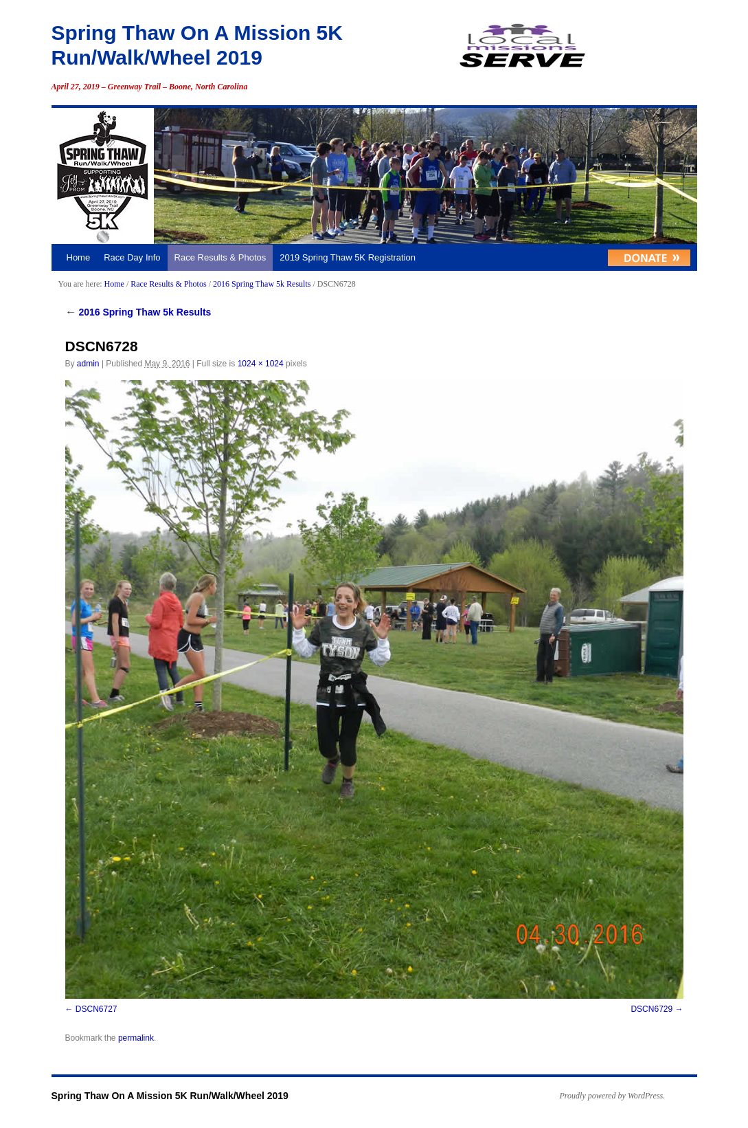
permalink (136, 1038)
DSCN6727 (96, 1009)
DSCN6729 (651, 1009)
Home (79, 257)
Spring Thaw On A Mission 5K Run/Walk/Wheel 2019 (170, 1095)
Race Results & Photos (220, 257)
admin (88, 363)
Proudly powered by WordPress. (613, 1096)
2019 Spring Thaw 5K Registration (348, 257)
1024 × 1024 (261, 363)
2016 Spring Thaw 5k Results (261, 284)
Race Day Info (132, 257)
